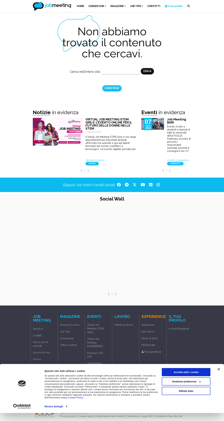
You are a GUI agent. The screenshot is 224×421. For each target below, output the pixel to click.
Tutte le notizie (68, 344)
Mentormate (148, 344)
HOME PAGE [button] (112, 88)
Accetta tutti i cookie (186, 380)
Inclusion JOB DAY (95, 354)
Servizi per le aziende (40, 344)
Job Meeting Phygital (94, 365)
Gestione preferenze (186, 389)
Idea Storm (148, 331)
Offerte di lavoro (123, 324)
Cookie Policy (75, 406)
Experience (148, 324)
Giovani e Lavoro (69, 324)
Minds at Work (150, 338)
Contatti (37, 335)
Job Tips (65, 331)
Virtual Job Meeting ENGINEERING (95, 342)
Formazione (67, 338)
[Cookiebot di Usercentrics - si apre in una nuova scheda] (22, 414)
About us (38, 328)
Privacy (37, 359)
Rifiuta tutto (186, 398)
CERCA (147, 71)
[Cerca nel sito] (120, 71)
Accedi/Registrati (43, 366)
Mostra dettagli (54, 414)
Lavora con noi (41, 352)
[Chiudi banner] (219, 377)
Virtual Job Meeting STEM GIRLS (95, 328)
